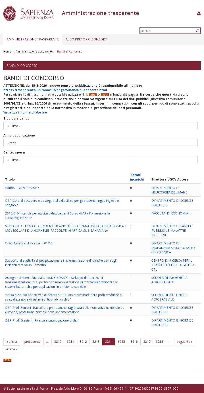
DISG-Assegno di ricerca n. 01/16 (28, 243)
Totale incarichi (137, 177)
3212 (83, 341)
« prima (11, 341)
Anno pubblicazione (19, 135)
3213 (96, 341)
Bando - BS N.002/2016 (22, 188)
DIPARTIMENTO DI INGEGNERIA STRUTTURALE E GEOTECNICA (173, 247)
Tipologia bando (16, 118)
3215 (121, 341)
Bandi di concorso (22, 65)
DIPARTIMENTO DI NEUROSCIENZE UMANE (169, 190)
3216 (134, 341)
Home (7, 51)
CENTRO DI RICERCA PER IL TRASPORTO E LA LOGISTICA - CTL (173, 264)
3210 (57, 341)
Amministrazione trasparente (33, 39)
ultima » (11, 349)
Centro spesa (14, 152)
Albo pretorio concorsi (87, 39)
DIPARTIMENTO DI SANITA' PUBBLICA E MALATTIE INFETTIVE (171, 230)
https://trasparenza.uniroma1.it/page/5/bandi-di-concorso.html (55, 90)
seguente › (184, 341)
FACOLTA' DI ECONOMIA (169, 213)
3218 (159, 341)
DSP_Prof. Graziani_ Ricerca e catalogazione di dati (41, 320)
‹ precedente (32, 341)
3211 (70, 341)
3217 (146, 341)
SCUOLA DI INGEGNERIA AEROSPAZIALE (169, 279)
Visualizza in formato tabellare (25, 112)
